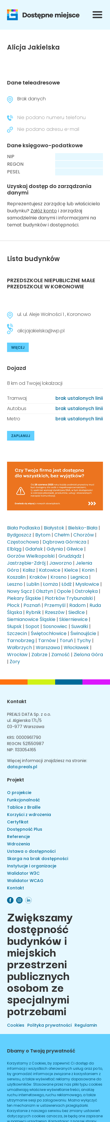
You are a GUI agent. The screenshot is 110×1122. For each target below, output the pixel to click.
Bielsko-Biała (82, 527)
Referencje (18, 837)
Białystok (54, 527)
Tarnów (47, 640)
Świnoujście (83, 633)
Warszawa (48, 647)
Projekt (15, 780)
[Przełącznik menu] (97, 14)
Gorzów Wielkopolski (31, 556)
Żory (15, 661)
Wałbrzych (19, 647)
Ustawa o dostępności (31, 851)
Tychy (84, 640)
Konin (88, 570)
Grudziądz (70, 556)
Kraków (38, 577)
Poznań (31, 605)
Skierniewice (73, 619)
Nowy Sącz (19, 591)
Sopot (32, 626)
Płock (13, 605)
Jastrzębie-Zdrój (26, 563)
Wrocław (17, 654)
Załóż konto (44, 210)
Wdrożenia (18, 844)
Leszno (15, 584)
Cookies (15, 1025)
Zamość (60, 654)
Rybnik (33, 612)
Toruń (66, 640)
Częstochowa (23, 542)
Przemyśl (54, 605)
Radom (77, 605)
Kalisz (29, 570)
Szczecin (17, 633)
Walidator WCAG (25, 881)
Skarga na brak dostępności (37, 859)
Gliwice (75, 549)
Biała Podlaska (23, 527)
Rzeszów (55, 612)
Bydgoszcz (19, 535)
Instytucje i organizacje (31, 866)
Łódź (67, 584)
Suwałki (79, 626)
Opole (64, 591)
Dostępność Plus (24, 829)
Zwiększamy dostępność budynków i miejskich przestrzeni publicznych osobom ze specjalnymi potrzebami (40, 963)
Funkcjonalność (23, 800)
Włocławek (76, 647)
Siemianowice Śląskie (31, 619)
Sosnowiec (55, 626)
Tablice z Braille (23, 807)
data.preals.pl (22, 767)
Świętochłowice (49, 633)
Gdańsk (34, 549)
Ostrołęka (86, 591)
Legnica (79, 577)
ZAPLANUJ (20, 435)
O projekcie (19, 793)
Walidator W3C (23, 873)
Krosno (58, 577)
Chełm (62, 535)
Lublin (32, 584)
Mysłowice (87, 584)
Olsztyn (44, 591)
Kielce (71, 570)
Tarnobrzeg (20, 640)
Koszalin (16, 577)
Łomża (50, 584)
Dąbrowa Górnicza (64, 542)
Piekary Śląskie (24, 598)
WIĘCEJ (18, 347)
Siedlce (76, 612)
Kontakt (16, 701)
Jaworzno (60, 563)
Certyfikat (17, 822)
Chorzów (83, 535)
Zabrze (39, 654)
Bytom (42, 535)
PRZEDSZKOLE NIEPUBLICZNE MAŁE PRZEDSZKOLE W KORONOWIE (51, 283)
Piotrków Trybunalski (69, 598)
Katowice (49, 570)
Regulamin (86, 1025)
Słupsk (14, 626)
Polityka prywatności (49, 1025)
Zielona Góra (88, 654)
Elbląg (14, 549)
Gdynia (55, 549)
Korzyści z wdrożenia (29, 815)
